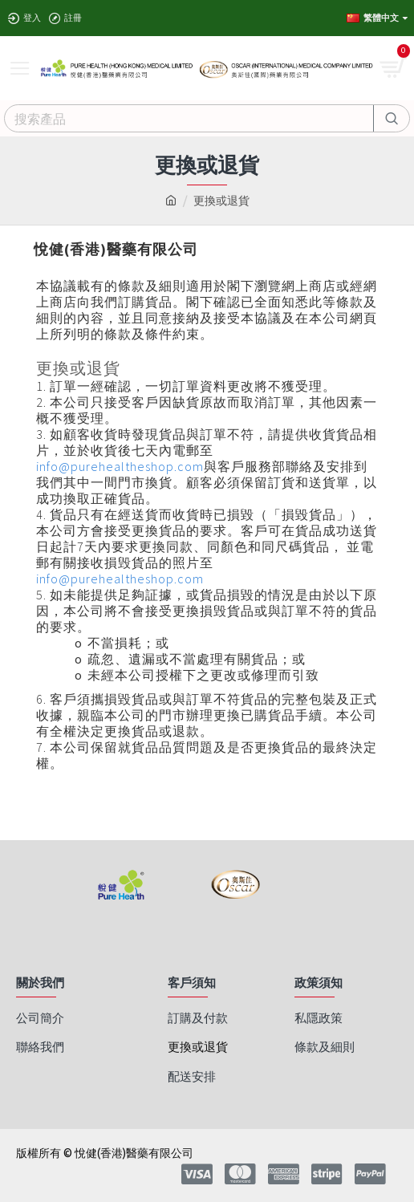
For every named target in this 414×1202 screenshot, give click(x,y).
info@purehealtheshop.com (120, 466)
